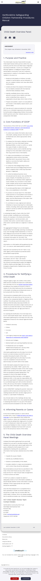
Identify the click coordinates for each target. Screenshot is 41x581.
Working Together (7, 546)
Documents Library (7, 536)
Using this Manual (6, 541)
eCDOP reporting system (25, 284)
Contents (4, 534)
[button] (20, 2)
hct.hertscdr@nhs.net (13, 514)
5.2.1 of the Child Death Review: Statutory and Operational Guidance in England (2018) (18, 127)
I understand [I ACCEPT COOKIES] (25, 578)
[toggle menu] (2, 2)
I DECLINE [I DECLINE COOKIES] (14, 578)
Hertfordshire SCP (7, 543)
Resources (4, 539)
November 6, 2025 (30, 52)
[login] (38, 2)
